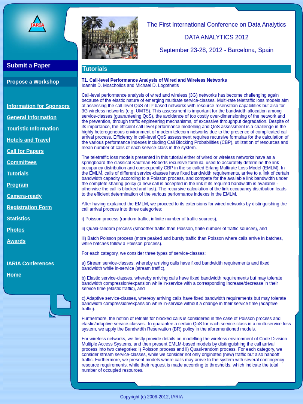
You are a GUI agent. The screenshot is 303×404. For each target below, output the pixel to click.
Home (14, 275)
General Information (32, 117)
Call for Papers (25, 151)
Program (17, 185)
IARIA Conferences (30, 263)
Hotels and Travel (28, 140)
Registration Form (29, 207)
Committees (22, 162)
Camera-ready (24, 196)
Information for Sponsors (38, 106)
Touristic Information (33, 129)
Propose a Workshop (33, 82)
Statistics (18, 218)
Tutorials (17, 174)
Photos (15, 230)
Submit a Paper (28, 65)
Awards (16, 241)
